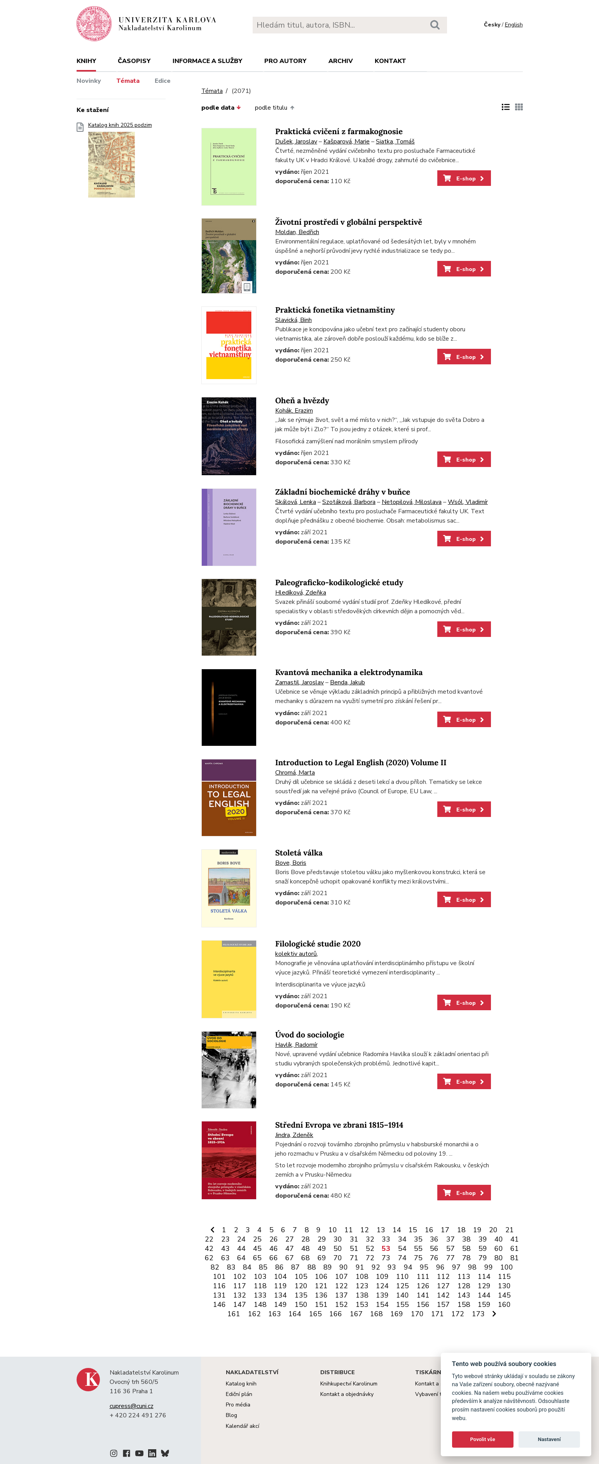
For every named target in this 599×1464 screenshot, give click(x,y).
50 (338, 1248)
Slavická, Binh (293, 320)
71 (354, 1258)
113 (464, 1276)
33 (386, 1239)
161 (233, 1314)
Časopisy (134, 61)
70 (338, 1258)
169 (396, 1314)
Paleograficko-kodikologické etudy (339, 583)
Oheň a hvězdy (302, 401)
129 (484, 1286)
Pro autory (285, 61)
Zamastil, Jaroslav (299, 682)
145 (504, 1295)
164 (294, 1314)
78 (466, 1258)
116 (219, 1286)
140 (402, 1295)
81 (514, 1258)
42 (209, 1248)
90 (343, 1267)
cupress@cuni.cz (132, 1406)
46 (273, 1248)
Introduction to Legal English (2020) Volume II (361, 763)
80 (498, 1258)
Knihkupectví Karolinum (348, 1383)
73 (386, 1258)
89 (327, 1267)
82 (215, 1267)
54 (402, 1248)
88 (311, 1267)
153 (362, 1304)
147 (239, 1304)
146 (219, 1304)
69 (322, 1258)
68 (305, 1258)
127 (443, 1286)
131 (219, 1295)
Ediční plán (239, 1394)
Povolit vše (482, 1439)
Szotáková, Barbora (348, 502)
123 (362, 1286)
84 (247, 1267)
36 (434, 1239)
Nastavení (549, 1439)
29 (322, 1239)
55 (418, 1248)
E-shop (464, 178)
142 (443, 1295)
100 (506, 1267)
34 (402, 1239)
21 (509, 1230)
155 (402, 1304)
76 (434, 1258)
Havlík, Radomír (296, 1045)
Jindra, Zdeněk (294, 1135)
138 (362, 1295)
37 (450, 1239)
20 (493, 1230)
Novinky (89, 81)
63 (225, 1258)
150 (301, 1304)
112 (443, 1276)
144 (484, 1295)
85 (263, 1267)
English (514, 24)
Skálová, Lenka (295, 502)
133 (260, 1295)
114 (484, 1276)
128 (464, 1286)
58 (466, 1248)
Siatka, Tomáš (395, 141)
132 (239, 1295)
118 (260, 1286)
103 (260, 1276)
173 (478, 1314)
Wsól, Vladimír (468, 502)
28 (305, 1239)
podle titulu (274, 107)
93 (392, 1267)
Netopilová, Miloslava (412, 502)
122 (341, 1286)
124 (382, 1286)
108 (362, 1276)
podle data (221, 107)
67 (289, 1258)
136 (321, 1295)
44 (241, 1248)
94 (408, 1267)
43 (225, 1248)
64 (241, 1258)
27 (289, 1239)
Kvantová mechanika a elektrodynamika (349, 672)
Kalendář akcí (242, 1426)
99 (488, 1267)
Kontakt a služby (435, 1383)
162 (254, 1314)
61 (514, 1248)
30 (338, 1239)
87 (295, 1267)
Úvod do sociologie (309, 1035)
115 (504, 1276)
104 (280, 1276)
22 (209, 1239)
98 (472, 1267)
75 (418, 1258)
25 (257, 1239)
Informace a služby (207, 61)
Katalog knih (241, 1383)
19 (477, 1230)
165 (315, 1314)
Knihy (86, 61)
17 (445, 1230)
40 (498, 1239)
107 (341, 1276)
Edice (163, 81)
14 (397, 1230)
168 (376, 1314)
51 (354, 1248)
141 (423, 1295)
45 (257, 1248)
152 (341, 1304)
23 (225, 1239)
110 (402, 1276)
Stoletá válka (299, 853)
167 (356, 1314)
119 (280, 1286)
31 (354, 1239)
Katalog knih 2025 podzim (120, 162)
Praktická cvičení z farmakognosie (339, 131)
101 (219, 1276)
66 (273, 1258)
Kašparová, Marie (346, 141)
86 (279, 1267)
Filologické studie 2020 (318, 944)
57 (450, 1248)
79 (483, 1258)
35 (418, 1239)
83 (231, 1267)
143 (464, 1295)
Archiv (340, 61)
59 (483, 1248)
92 (376, 1267)
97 (456, 1267)
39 (483, 1239)
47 (289, 1248)
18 (461, 1230)
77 (450, 1258)
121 (321, 1286)
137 (341, 1295)
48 (305, 1248)
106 (321, 1276)
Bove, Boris (290, 863)
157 (443, 1304)
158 (464, 1304)
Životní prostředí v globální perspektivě (348, 222)
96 (440, 1267)
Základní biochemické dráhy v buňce (342, 492)
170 (417, 1314)
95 (424, 1267)
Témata (128, 81)
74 (402, 1258)
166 (335, 1314)
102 (239, 1276)
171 (437, 1314)
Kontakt (390, 61)
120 (301, 1286)
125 (402, 1286)
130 (504, 1286)
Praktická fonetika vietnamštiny (335, 310)
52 (370, 1248)
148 (260, 1304)
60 (498, 1248)
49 (322, 1248)
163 (274, 1314)
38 (466, 1239)
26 (273, 1239)
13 (381, 1230)
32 (370, 1239)
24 (241, 1239)
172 (457, 1314)
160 (504, 1304)
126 (423, 1286)
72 (370, 1258)
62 (209, 1258)
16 (429, 1230)
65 (257, 1258)
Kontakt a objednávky (347, 1394)
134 (280, 1295)
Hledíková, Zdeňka (300, 592)
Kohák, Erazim (294, 410)
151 (321, 1304)
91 (360, 1267)
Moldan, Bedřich (297, 232)
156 (423, 1304)
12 (364, 1230)
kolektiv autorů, (296, 954)
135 (301, 1295)
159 (484, 1304)
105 (301, 1276)
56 (434, 1248)
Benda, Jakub (347, 682)
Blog (231, 1415)
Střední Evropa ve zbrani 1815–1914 (339, 1125)
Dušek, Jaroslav (296, 141)
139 (382, 1295)
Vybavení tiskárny (437, 1394)
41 (514, 1239)
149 (280, 1304)
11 (348, 1230)
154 (382, 1304)
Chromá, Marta (295, 772)
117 (239, 1286)
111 (423, 1276)
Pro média (238, 1404)
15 (413, 1230)
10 (332, 1230)
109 (382, 1276)
